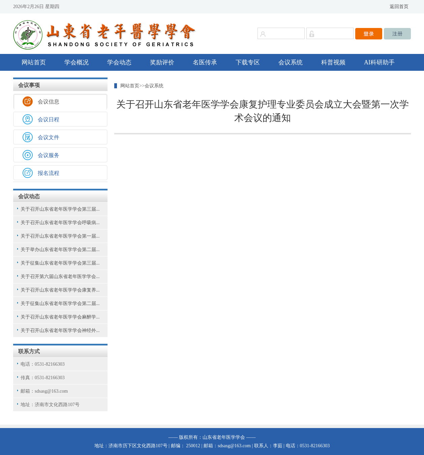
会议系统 (290, 62)
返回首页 (399, 6)
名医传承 (205, 62)
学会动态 (119, 62)
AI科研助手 (379, 62)
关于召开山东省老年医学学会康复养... (60, 290)
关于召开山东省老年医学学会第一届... (60, 236)
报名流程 (48, 173)
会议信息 (48, 101)
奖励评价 (162, 62)
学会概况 (76, 62)
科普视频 (333, 62)
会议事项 (29, 85)
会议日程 (48, 119)
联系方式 (29, 351)
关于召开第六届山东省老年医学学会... (60, 276)
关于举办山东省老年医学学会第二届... (60, 249)
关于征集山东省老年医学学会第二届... (60, 303)
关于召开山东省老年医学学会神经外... (60, 330)
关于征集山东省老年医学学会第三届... (60, 263)
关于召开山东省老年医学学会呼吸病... (60, 222)
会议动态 (29, 196)
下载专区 (248, 62)
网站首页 (34, 62)
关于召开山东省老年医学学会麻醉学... (60, 317)
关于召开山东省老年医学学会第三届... (60, 209)
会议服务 (48, 155)
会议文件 (48, 137)
